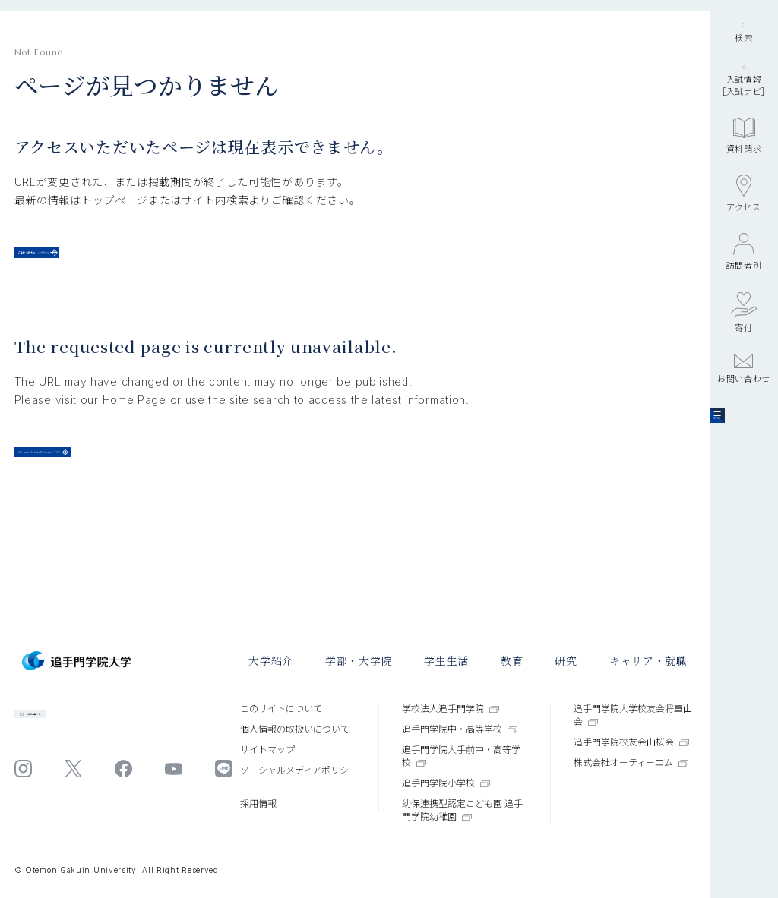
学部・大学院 (358, 660)
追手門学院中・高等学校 (459, 729)
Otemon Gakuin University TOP (136, 489)
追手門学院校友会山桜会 (631, 742)
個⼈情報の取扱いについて (294, 729)
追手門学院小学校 (446, 783)
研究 (566, 660)
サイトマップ (267, 749)
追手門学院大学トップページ (116, 263)
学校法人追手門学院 (450, 708)
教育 (512, 660)
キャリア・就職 (648, 660)
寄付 (744, 415)
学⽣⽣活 (446, 660)
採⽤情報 (258, 803)
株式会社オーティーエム (631, 762)
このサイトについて (281, 708)
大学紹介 (270, 660)
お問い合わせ (743, 471)
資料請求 (744, 238)
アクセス (743, 296)
